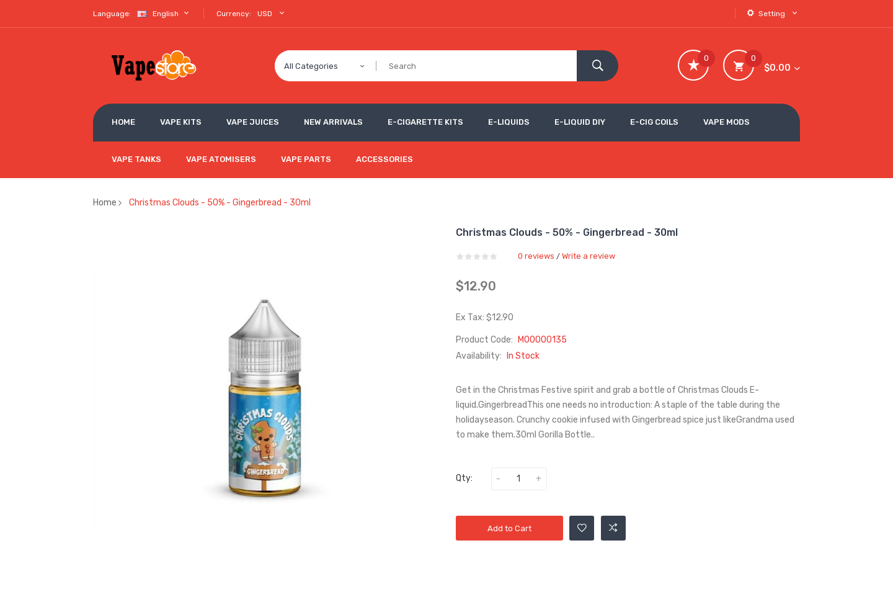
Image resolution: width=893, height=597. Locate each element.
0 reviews (536, 256)
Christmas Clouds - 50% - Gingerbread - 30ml (220, 202)
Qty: (464, 478)
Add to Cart (509, 528)
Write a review (588, 256)
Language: (112, 13)
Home (105, 202)
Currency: (233, 13)
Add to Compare (613, 528)
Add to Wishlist (582, 528)
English (164, 13)
